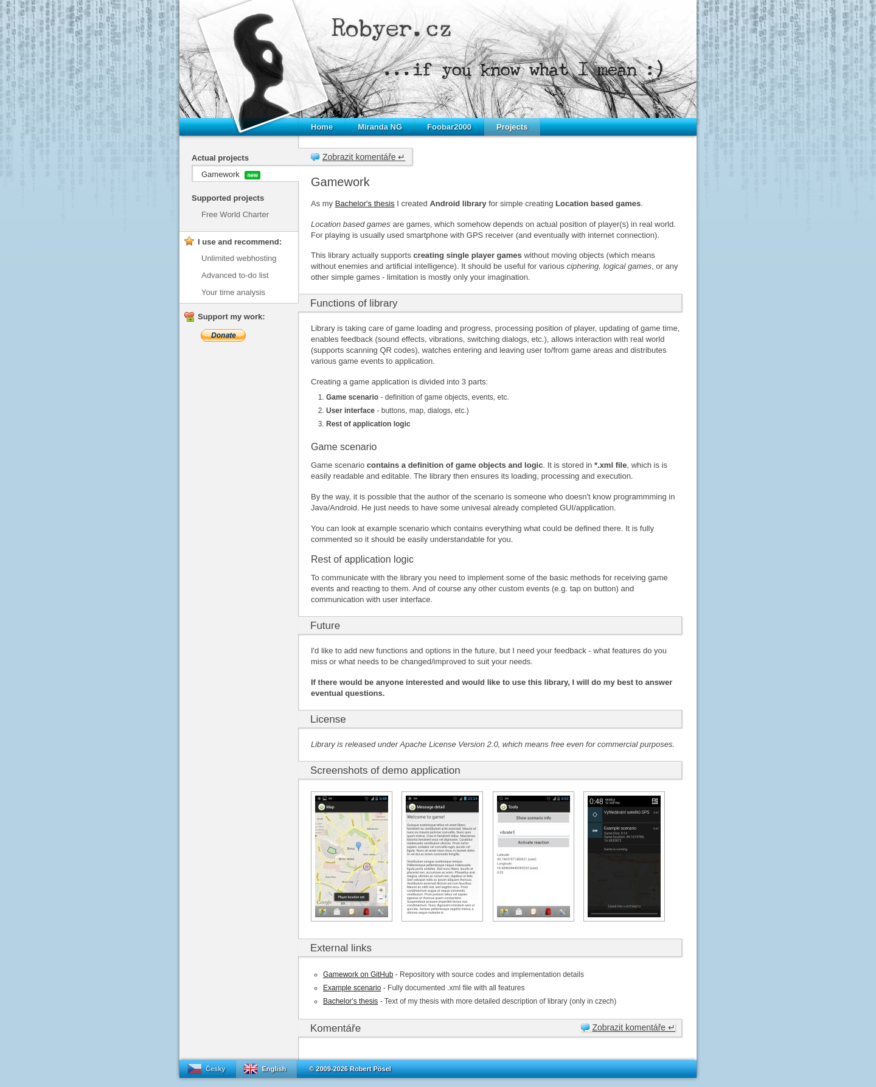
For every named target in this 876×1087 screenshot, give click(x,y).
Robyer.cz (392, 27)
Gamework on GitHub (358, 974)
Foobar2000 (449, 126)
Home (322, 126)
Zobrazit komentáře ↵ (364, 157)
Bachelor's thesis (365, 203)
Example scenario (352, 988)
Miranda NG (380, 126)
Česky (215, 1068)
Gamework (230, 174)
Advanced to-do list (235, 275)
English (274, 1068)
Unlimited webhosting (239, 258)
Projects (511, 126)
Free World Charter (235, 214)
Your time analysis (233, 292)
